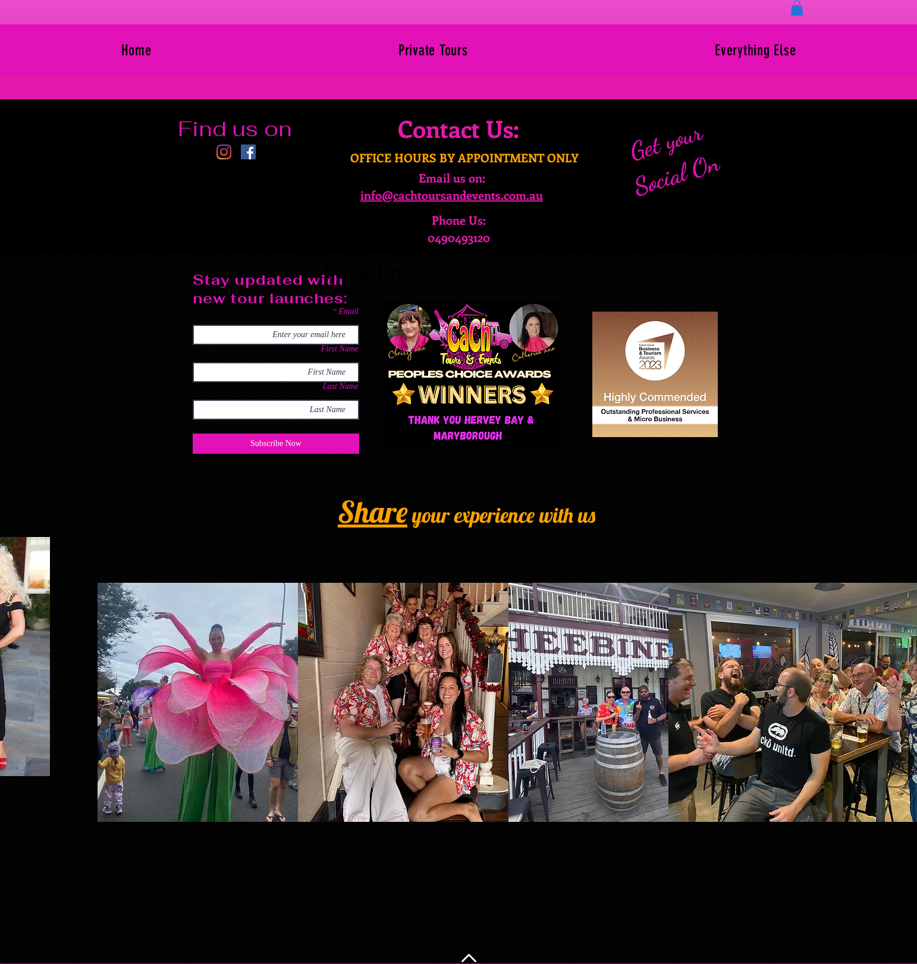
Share (372, 511)
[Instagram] (223, 152)
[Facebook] (248, 152)
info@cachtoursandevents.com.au (451, 195)
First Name (340, 349)
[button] (796, 7)
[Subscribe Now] (276, 444)
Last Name (341, 386)
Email (349, 311)
